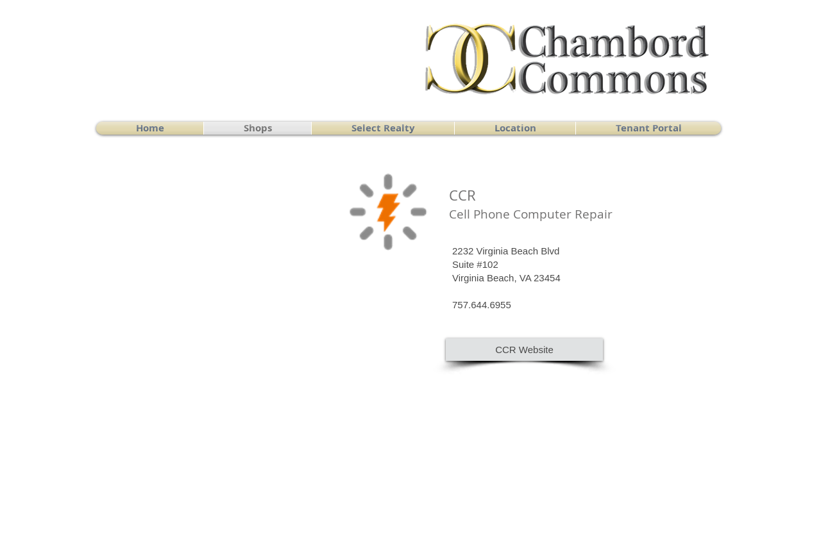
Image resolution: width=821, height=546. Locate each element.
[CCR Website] (524, 349)
